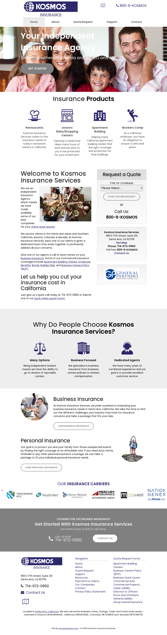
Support (80, 574)
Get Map (121, 242)
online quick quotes (43, 227)
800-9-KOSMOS (133, 5)
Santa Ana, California (47, 611)
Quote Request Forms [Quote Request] (126, 558)
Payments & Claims (87, 581)
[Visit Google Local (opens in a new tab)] (103, 6)
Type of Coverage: (122, 183)
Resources (81, 577)
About (55, 22)
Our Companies (85, 584)
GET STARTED (37, 68)
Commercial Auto (124, 581)
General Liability (122, 598)
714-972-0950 (70, 295)
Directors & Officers (125, 591)
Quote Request (84, 570)
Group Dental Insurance (127, 602)
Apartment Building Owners (60, 262)
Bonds (35, 265)
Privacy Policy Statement (90, 591)
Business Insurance (32, 258)
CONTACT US (105, 538)
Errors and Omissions (126, 595)
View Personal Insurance (41, 467)
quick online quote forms (49, 298)
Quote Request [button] (83, 22)
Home (34, 22)
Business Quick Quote (126, 577)
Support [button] (112, 22)
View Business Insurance (73, 425)
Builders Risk (47, 265)
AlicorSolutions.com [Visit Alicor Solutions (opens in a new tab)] (68, 628)
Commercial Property (126, 584)
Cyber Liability (121, 588)
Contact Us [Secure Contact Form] (121, 253)
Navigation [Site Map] (81, 558)
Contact (136, 22)
